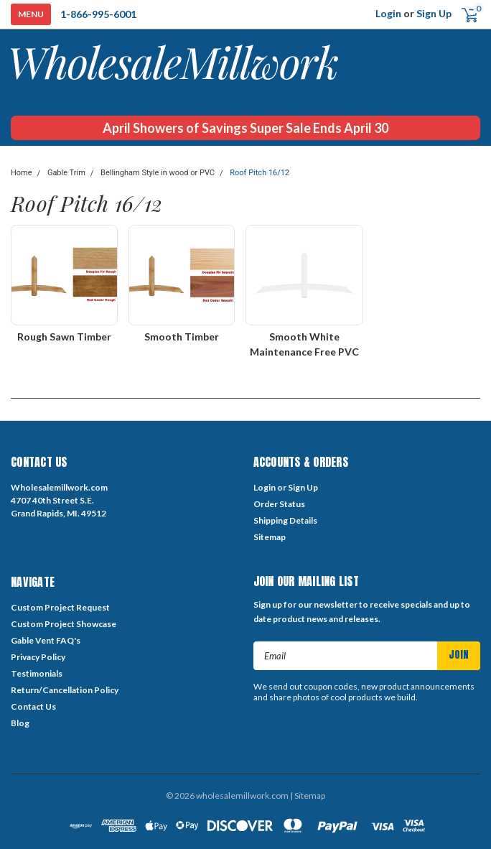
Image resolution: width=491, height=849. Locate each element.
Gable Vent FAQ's (45, 640)
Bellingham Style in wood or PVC (157, 172)
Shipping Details (285, 520)
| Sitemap (307, 795)
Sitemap (269, 537)
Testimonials (36, 673)
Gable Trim (66, 172)
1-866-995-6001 (98, 14)
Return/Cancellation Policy (64, 690)
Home (21, 172)
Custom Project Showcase (63, 623)
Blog (20, 723)
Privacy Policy (38, 656)
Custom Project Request (60, 607)
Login (388, 13)
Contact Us (33, 706)
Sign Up (434, 13)
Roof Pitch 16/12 (259, 172)
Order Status (279, 503)
